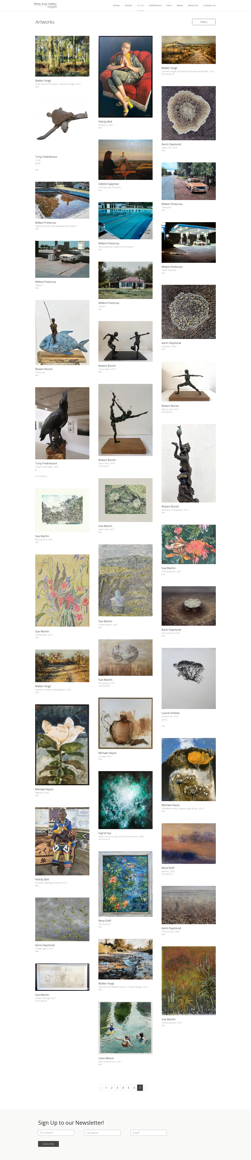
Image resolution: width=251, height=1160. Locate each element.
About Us (193, 5)
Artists (128, 5)
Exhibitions (155, 5)
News (180, 5)
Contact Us (209, 5)
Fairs (169, 5)
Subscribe (48, 1144)
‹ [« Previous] (100, 1088)
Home (116, 5)
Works (140, 5)
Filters (203, 22)
